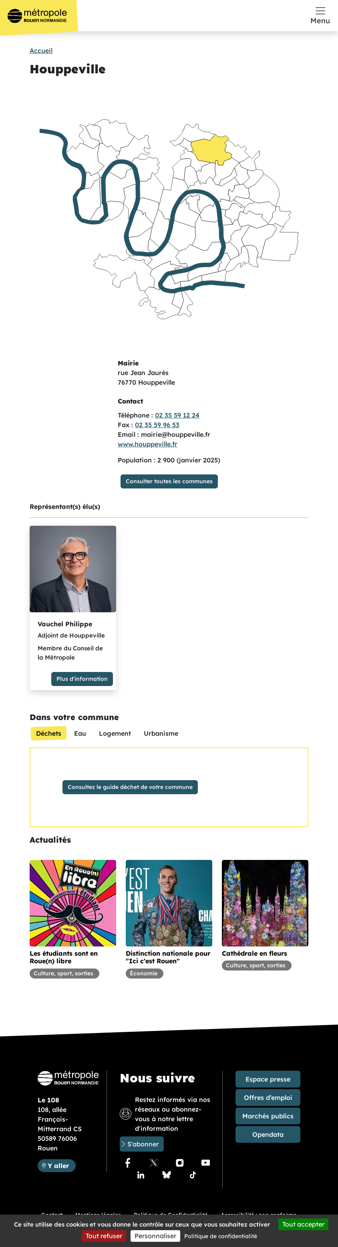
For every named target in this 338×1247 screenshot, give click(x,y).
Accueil (41, 50)
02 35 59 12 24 (177, 415)
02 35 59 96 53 (157, 425)
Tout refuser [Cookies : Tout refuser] (104, 1236)
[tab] (49, 733)
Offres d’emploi (268, 1098)
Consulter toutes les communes (169, 481)
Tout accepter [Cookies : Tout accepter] (303, 1224)
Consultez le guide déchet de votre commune (130, 787)
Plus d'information (82, 678)
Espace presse (267, 1079)
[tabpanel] (169, 787)
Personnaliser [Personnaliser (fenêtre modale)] (155, 1236)
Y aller (61, 1165)
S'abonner (143, 1144)
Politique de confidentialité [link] (220, 1236)
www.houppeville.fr (147, 444)
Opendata (268, 1134)
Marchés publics (268, 1116)
